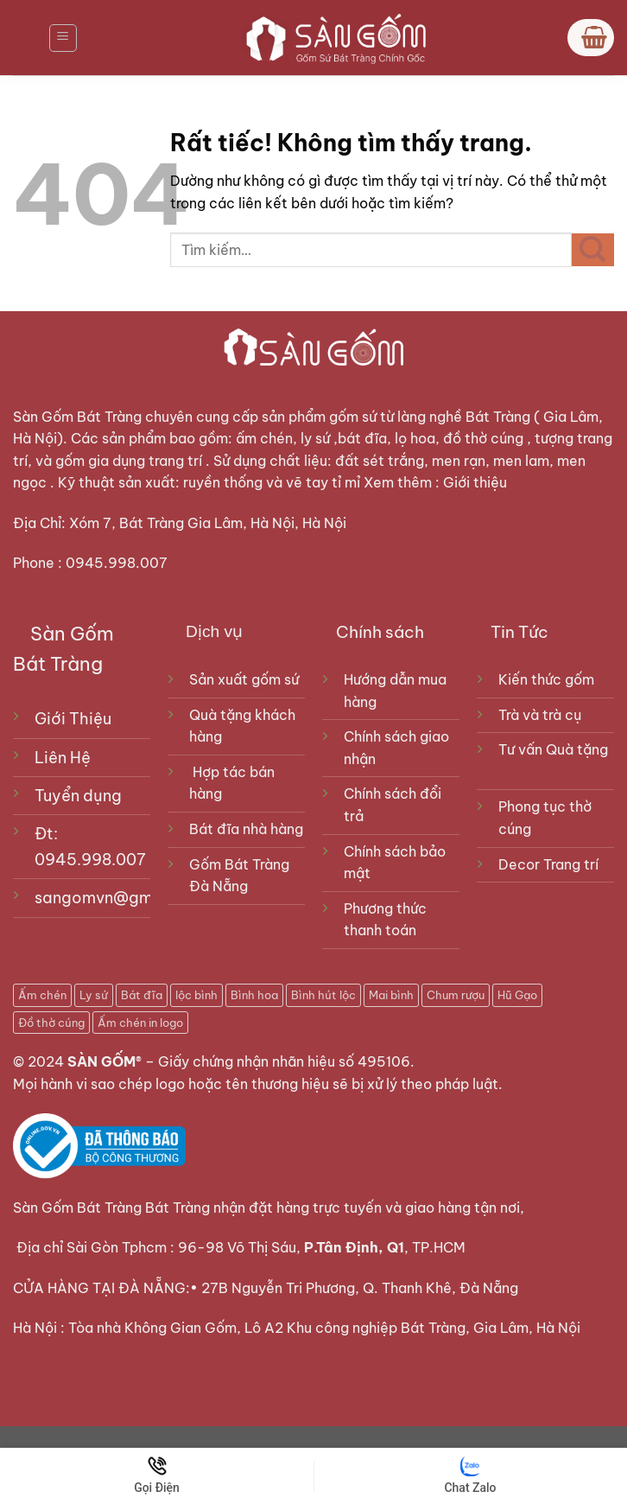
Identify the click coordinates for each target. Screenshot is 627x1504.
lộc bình (196, 995)
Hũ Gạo (517, 995)
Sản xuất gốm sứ (244, 679)
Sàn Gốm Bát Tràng (77, 416)
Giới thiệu (476, 482)
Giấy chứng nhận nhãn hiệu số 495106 (284, 1061)
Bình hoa (254, 995)
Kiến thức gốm (546, 679)
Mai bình (391, 995)
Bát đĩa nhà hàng (246, 829)
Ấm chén (42, 995)
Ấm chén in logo (140, 1022)
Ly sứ (93, 995)
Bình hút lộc (323, 995)
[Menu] (63, 38)
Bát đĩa (141, 995)
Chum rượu (455, 995)
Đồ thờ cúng (51, 1022)
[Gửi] (593, 250)
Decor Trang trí (548, 864)
